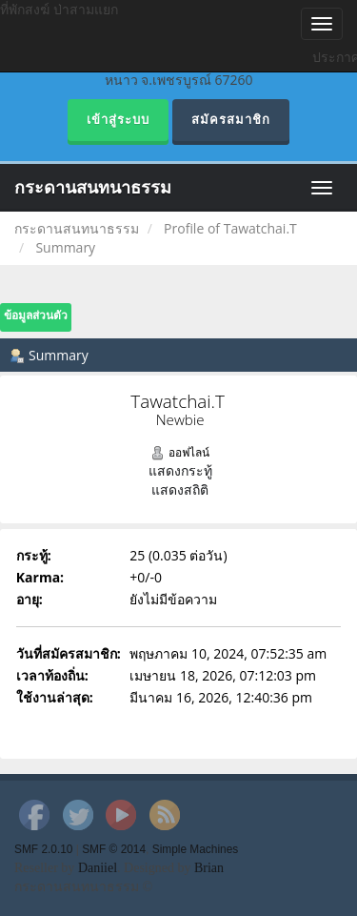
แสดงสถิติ (179, 489)
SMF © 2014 (114, 849)
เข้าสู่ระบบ (118, 119)
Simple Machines (195, 849)
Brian (209, 868)
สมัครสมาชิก (230, 119)
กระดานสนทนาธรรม (92, 187)
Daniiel (97, 868)
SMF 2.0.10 (43, 849)
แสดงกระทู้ (180, 470)
